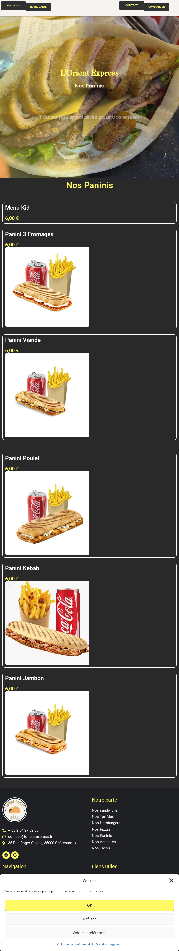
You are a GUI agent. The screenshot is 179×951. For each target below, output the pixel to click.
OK (89, 905)
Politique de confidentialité (75, 944)
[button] (171, 880)
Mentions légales (108, 944)
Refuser (89, 918)
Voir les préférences (89, 932)
